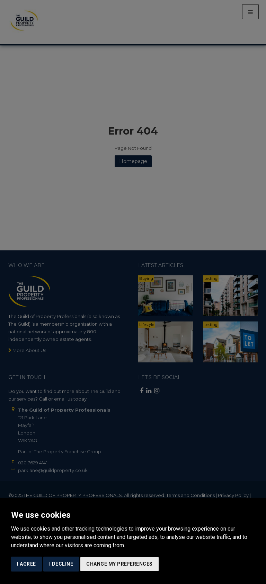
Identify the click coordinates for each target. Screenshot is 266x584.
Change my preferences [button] (119, 564)
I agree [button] (26, 564)
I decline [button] (61, 564)
